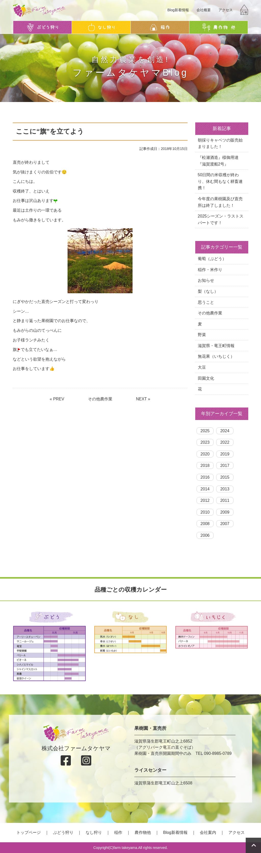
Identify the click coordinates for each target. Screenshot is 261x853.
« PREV (57, 399)
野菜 (202, 335)
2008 (205, 523)
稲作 (118, 832)
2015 (224, 477)
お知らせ (206, 280)
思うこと (206, 302)
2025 (205, 431)
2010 (205, 512)
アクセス (225, 10)
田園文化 (206, 378)
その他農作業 (100, 399)
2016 (205, 477)
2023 (205, 442)
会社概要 (204, 10)
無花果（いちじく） (216, 356)
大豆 (202, 367)
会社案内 (208, 832)
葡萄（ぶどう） (212, 259)
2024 (224, 431)
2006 (205, 535)
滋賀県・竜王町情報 (216, 345)
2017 (224, 465)
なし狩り (94, 832)
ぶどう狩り (63, 832)
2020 (205, 454)
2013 (224, 489)
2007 (224, 523)
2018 (205, 465)
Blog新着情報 (178, 10)
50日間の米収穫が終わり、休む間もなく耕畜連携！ (220, 181)
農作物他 (143, 832)
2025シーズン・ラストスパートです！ (221, 219)
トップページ (28, 832)
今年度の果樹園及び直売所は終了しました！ (220, 202)
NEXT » (143, 399)
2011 (224, 500)
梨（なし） (208, 291)
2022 (224, 442)
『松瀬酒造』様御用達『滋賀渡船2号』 (218, 160)
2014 (205, 489)
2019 (224, 454)
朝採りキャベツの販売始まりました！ (220, 143)
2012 (205, 500)
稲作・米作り (210, 270)
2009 (224, 512)
